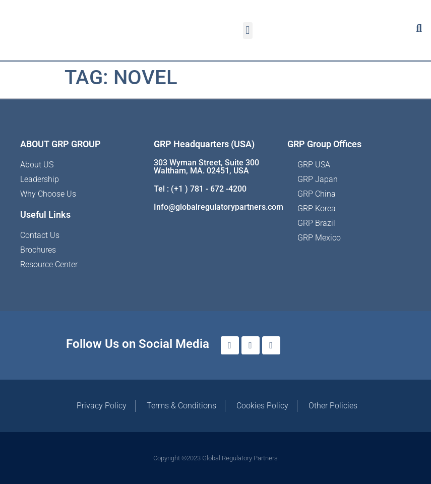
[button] (248, 30)
